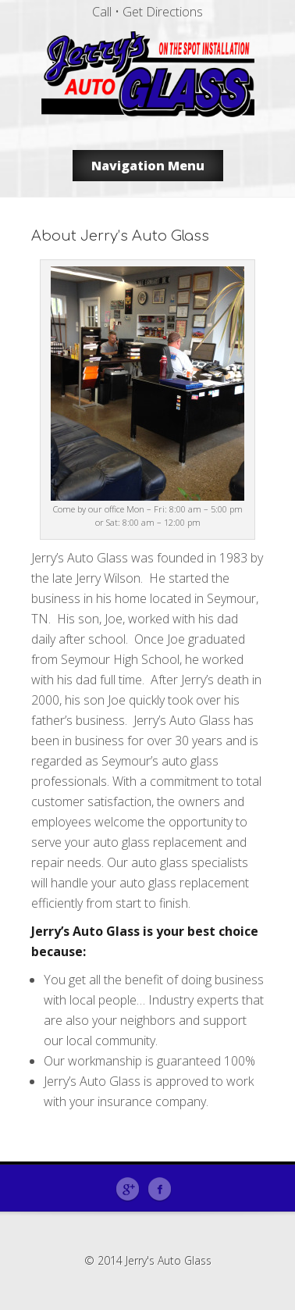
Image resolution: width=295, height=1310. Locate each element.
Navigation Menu (147, 165)
